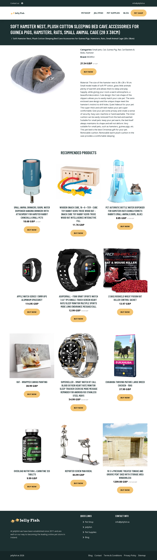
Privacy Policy (130, 555)
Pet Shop (138, 13)
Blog (126, 13)
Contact (98, 555)
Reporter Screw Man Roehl (78, 471)
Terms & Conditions (113, 555)
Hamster (90, 52)
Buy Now (88, 72)
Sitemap (142, 555)
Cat (104, 49)
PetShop (85, 13)
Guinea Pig (112, 49)
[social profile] (22, 3)
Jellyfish (98, 13)
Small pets (97, 49)
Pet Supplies (113, 13)
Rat (119, 49)
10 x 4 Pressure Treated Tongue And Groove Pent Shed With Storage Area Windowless (125, 474)
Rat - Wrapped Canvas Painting (32, 381)
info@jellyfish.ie (138, 3)
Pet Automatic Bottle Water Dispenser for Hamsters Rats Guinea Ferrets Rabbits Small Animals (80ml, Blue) (125, 211)
